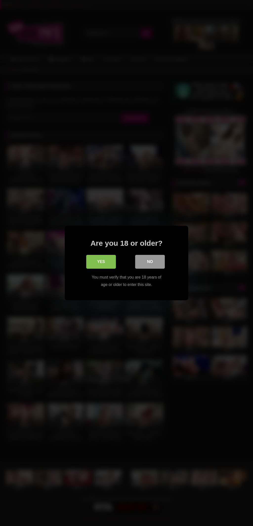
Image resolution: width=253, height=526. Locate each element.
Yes (101, 262)
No (150, 262)
